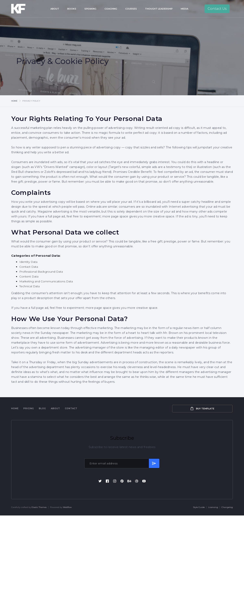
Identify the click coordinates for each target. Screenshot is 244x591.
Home (14, 101)
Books (71, 8)
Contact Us (217, 9)
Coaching (111, 8)
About (54, 8)
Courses (131, 8)
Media (184, 8)
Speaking (90, 8)
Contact (71, 408)
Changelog (227, 507)
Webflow (67, 507)
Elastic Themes (39, 507)
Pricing (28, 408)
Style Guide (199, 507)
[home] (24, 8)
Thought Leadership (159, 8)
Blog (42, 408)
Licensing (213, 507)
